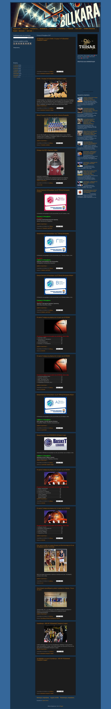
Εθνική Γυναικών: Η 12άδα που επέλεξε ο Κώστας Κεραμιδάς (53, 115)
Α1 (41, 464)
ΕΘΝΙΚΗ (48, 145)
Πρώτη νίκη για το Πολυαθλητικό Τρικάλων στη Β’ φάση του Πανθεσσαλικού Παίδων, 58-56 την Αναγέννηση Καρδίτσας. (90, 133)
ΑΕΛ (41, 184)
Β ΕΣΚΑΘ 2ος (62, 28)
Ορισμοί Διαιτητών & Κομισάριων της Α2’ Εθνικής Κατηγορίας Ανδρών (55, 394)
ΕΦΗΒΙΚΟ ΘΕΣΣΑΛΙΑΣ (89, 28)
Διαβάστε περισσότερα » (42, 105)
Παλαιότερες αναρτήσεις (67, 697)
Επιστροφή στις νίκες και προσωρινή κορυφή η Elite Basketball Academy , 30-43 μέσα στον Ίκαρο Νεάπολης (90, 110)
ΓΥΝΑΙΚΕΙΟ (43, 145)
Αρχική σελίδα (17, 28)
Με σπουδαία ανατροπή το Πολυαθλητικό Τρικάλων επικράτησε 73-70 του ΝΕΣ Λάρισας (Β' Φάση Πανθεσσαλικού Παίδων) (89, 121)
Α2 (41, 228)
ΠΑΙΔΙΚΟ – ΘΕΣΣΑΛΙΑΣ (19, 31)
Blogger (61, 706)
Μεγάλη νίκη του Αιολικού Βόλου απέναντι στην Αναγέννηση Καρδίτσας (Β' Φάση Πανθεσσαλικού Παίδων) (90, 172)
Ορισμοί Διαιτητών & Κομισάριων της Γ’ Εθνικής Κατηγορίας (53, 233)
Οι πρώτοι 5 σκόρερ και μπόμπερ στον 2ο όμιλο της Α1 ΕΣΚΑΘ (53, 469)
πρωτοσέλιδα (86, 91)
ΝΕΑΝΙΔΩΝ (15, 75)
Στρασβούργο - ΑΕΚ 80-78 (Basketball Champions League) (52, 623)
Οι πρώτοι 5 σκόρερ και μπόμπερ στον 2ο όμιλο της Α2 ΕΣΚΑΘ (53, 317)
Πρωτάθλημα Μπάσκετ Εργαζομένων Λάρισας (50, 618)
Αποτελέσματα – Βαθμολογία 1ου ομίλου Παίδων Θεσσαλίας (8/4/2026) (90, 182)
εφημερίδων (91, 91)
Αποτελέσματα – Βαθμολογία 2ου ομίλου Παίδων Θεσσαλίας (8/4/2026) (90, 163)
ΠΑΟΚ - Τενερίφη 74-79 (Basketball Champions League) (51, 78)
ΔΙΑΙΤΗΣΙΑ (50, 228)
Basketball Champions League (46, 73)
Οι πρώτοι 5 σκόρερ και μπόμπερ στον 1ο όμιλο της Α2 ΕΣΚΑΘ (53, 356)
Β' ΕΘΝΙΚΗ (42, 312)
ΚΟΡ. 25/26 (29, 31)
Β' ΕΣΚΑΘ (15, 68)
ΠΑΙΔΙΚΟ (15, 77)
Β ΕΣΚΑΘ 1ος (52, 28)
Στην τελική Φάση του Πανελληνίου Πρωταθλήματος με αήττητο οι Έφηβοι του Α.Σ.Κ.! (90, 143)
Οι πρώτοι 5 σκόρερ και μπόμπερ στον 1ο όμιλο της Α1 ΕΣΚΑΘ (53, 508)
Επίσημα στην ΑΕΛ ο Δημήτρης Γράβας (47, 150)
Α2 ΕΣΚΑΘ (42, 350)
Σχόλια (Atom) (45, 700)
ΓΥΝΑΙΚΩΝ (70, 28)
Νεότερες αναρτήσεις (43, 697)
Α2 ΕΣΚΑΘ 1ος (34, 28)
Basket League (50, 464)
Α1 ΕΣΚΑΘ (25, 28)
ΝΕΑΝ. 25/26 (78, 28)
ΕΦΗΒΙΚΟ (15, 71)
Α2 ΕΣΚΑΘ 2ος (43, 28)
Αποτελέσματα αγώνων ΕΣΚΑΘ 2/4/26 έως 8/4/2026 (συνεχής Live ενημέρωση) (90, 191)
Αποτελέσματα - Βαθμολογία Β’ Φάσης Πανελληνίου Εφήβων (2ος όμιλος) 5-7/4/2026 (89, 152)
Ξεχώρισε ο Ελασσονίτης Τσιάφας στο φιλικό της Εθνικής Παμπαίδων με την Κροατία (90, 98)
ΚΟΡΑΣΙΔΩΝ (16, 73)
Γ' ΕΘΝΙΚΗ (42, 270)
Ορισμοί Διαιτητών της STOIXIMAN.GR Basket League (51, 435)
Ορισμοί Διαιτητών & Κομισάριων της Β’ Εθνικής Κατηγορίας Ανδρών (55, 275)
